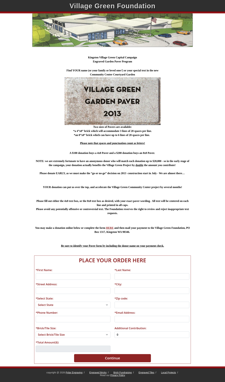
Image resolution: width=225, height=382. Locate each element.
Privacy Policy (117, 375)
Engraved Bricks (98, 372)
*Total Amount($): (47, 342)
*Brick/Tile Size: (46, 328)
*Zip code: (121, 298)
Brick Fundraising (122, 372)
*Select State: (44, 298)
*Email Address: (125, 313)
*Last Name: (123, 270)
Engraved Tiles (146, 372)
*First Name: (44, 270)
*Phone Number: (47, 313)
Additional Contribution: (130, 328)
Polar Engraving (74, 372)
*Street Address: (46, 284)
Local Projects (168, 372)
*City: (118, 284)
